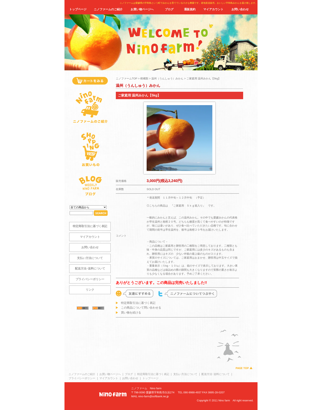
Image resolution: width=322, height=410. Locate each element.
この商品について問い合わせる (141, 307)
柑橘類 (144, 78)
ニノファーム (139, 388)
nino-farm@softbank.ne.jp (153, 396)
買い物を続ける (131, 312)
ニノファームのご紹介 (108, 9)
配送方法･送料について (90, 268)
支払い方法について (90, 258)
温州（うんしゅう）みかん (167, 78)
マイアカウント (213, 9)
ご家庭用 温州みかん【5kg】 (203, 78)
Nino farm (155, 388)
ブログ (169, 9)
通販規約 (190, 9)
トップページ (77, 9)
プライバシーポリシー (90, 279)
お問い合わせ (240, 9)
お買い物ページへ (142, 9)
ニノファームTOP (126, 78)
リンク (90, 289)
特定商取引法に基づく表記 (90, 226)
